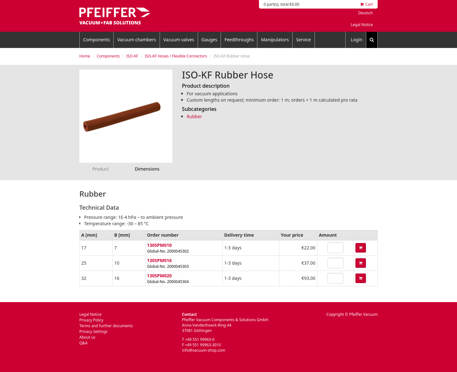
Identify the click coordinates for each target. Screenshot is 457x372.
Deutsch (365, 13)
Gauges (209, 40)
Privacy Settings (93, 331)
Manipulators (275, 40)
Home (84, 56)
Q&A (83, 343)
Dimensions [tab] (147, 169)
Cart (366, 4)
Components (96, 40)
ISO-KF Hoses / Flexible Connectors (176, 56)
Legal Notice (362, 24)
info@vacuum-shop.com (203, 350)
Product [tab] (100, 169)
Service (303, 40)
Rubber (194, 116)
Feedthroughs (239, 40)
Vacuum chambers (136, 40)
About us (87, 337)
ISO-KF (132, 56)
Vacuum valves (178, 40)
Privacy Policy (91, 320)
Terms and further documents (106, 325)
